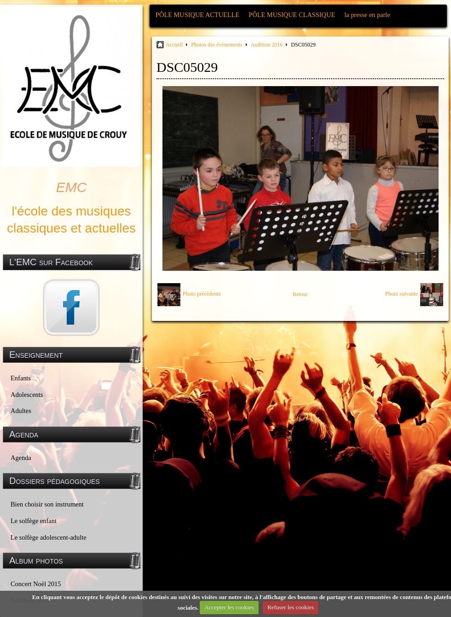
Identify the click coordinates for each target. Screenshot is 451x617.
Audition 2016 (267, 44)
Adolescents (27, 394)
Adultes (21, 410)
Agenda (21, 457)
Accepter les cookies (229, 607)
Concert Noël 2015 (36, 584)
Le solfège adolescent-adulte (49, 537)
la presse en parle (367, 14)
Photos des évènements (216, 44)
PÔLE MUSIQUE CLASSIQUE (292, 14)
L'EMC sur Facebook (51, 262)
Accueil (174, 44)
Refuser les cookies (290, 607)
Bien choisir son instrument (47, 504)
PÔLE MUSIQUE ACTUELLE (197, 14)
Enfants (21, 378)
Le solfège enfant (34, 520)
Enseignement (36, 354)
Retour (300, 294)
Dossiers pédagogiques (54, 481)
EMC (71, 187)
